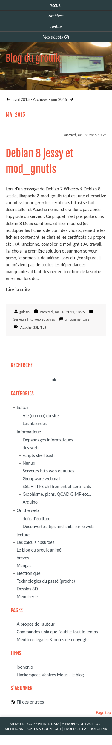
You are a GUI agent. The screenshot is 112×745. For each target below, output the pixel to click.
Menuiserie (27, 596)
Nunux (29, 463)
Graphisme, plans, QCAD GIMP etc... (57, 494)
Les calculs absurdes (35, 542)
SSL (36, 327)
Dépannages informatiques (48, 439)
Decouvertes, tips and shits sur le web (58, 526)
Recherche (22, 365)
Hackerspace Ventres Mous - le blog (50, 674)
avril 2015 (21, 99)
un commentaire (77, 319)
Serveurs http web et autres (34, 319)
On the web (28, 510)
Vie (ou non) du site (41, 415)
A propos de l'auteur (36, 624)
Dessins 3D (27, 588)
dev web (31, 447)
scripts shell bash (39, 455)
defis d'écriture (36, 518)
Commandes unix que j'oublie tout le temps (57, 631)
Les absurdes (35, 423)
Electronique (29, 573)
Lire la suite (18, 289)
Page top (103, 712)
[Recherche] (27, 379)
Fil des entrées (30, 701)
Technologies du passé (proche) (46, 581)
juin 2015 (59, 99)
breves (23, 557)
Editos (22, 407)
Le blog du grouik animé (39, 549)
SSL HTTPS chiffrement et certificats (57, 486)
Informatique (29, 431)
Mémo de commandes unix (34, 724)
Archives (40, 99)
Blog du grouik (33, 58)
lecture (23, 534)
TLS (43, 327)
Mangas (24, 565)
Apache (26, 327)
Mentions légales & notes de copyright (53, 639)
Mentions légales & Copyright (33, 729)
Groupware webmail (42, 478)
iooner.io (25, 666)
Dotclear (98, 729)
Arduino (30, 501)
